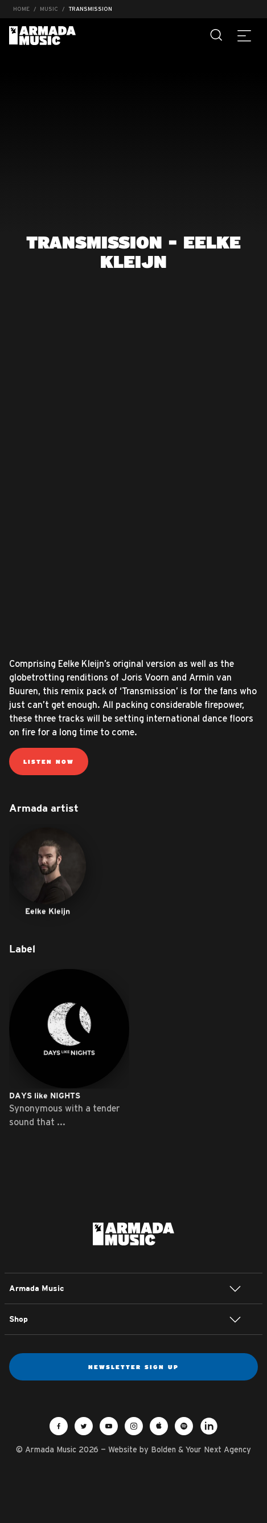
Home (21, 9)
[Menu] (244, 35)
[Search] (217, 35)
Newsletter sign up (133, 1366)
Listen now (48, 761)
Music (49, 9)
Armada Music (42, 36)
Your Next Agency (218, 1449)
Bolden (163, 1449)
